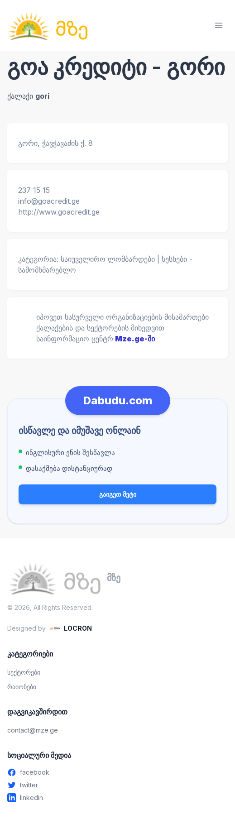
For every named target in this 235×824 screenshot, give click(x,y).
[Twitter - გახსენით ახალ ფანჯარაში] (117, 785)
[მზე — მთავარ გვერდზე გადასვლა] (48, 25)
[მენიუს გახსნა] (219, 25)
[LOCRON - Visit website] (70, 628)
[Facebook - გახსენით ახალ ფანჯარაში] (117, 772)
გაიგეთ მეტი (117, 494)
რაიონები (21, 686)
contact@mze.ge (32, 730)
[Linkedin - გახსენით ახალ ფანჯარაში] (117, 797)
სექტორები (23, 672)
